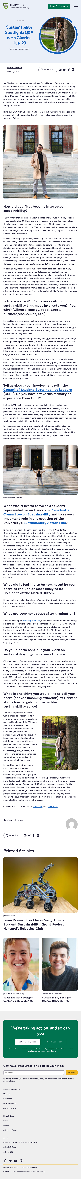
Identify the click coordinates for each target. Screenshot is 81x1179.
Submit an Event (9, 1130)
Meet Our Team (54, 1042)
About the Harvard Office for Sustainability (20, 1142)
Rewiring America (31, 621)
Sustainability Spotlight (19, 49)
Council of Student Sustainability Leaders (37, 389)
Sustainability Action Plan (45, 523)
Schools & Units (9, 1147)
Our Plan (6, 1094)
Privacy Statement (10, 1167)
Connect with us (10, 1108)
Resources (7, 1099)
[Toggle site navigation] (76, 6)
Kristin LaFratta (14, 68)
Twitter (38, 806)
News (5, 1120)
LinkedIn (53, 806)
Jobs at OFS (8, 1152)
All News (20, 21)
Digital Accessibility (29, 1167)
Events (6, 1125)
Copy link (49, 70)
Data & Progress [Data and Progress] (60, 6)
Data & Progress (28, 1042)
